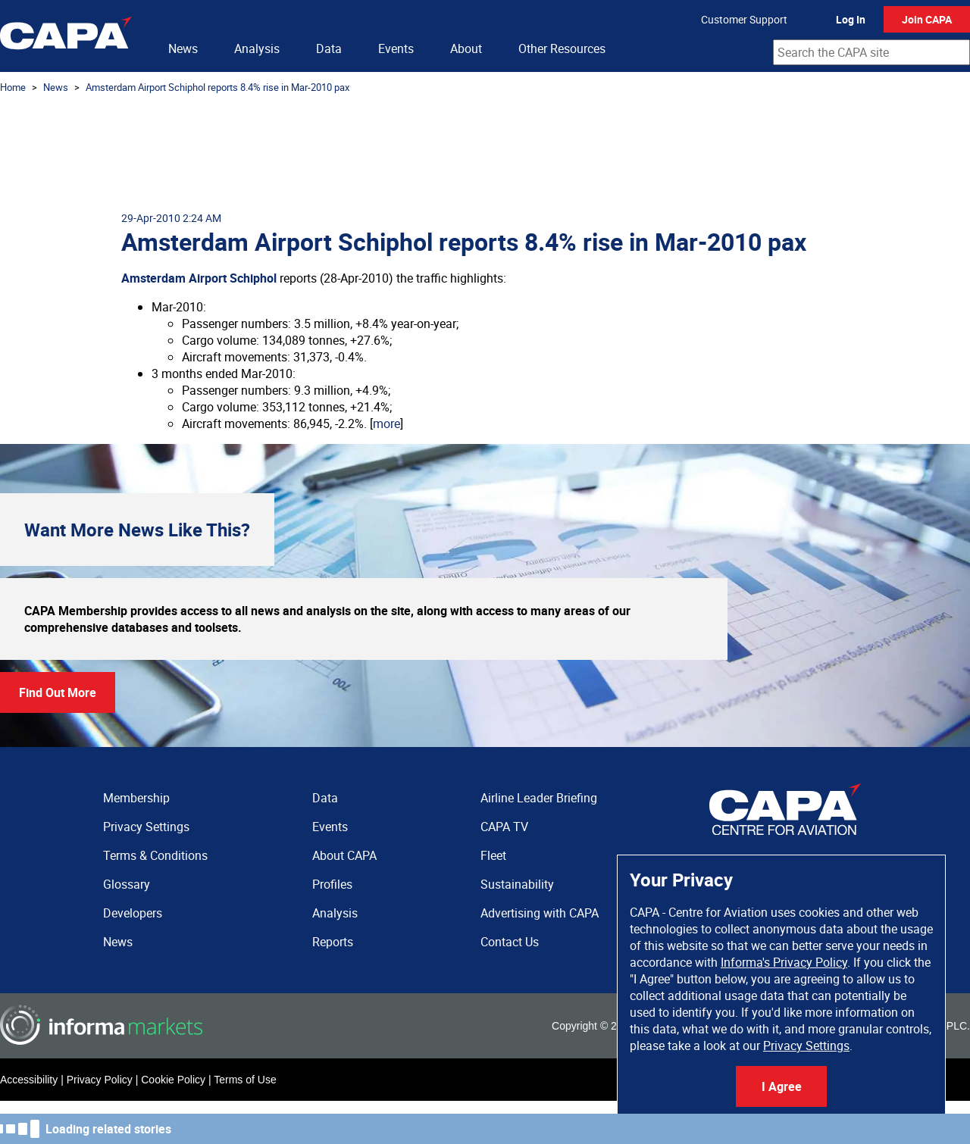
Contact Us (509, 941)
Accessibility (29, 1080)
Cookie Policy (173, 1080)
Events (396, 48)
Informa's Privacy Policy (784, 962)
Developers (132, 913)
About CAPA (344, 855)
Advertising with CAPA (539, 913)
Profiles (332, 884)
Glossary (126, 884)
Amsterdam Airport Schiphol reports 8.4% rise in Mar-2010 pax (217, 87)
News (183, 48)
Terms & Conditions (155, 855)
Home (13, 87)
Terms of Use (245, 1080)
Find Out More (57, 692)
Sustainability (517, 884)
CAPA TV (504, 826)
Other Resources (561, 48)
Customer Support (744, 19)
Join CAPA (927, 19)
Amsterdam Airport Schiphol (199, 278)
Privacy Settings (806, 1045)
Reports (332, 941)
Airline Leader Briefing (538, 797)
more (386, 423)
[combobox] (871, 52)
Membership (136, 797)
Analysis (257, 48)
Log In (850, 19)
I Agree (782, 1086)
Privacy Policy (100, 1080)
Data (329, 48)
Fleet (493, 855)
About (466, 48)
